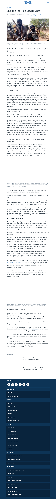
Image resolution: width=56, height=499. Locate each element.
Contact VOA (11, 484)
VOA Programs (12, 428)
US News (10, 392)
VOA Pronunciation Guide (15, 494)
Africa (9, 7)
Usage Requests (12, 491)
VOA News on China (13, 442)
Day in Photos (12, 435)
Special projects (12, 431)
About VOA (11, 473)
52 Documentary (12, 445)
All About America (13, 396)
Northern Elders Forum (14, 262)
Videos (10, 449)
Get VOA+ (10, 477)
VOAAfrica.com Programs (15, 456)
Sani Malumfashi (37, 14)
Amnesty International (13, 208)
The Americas (11, 406)
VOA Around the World (14, 480)
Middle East (11, 417)
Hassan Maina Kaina (36, 15)
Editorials (11, 463)
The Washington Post (34, 329)
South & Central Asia (14, 421)
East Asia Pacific (12, 410)
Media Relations (12, 487)
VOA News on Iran (13, 438)
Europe (10, 413)
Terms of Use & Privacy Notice (16, 470)
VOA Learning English (14, 459)
